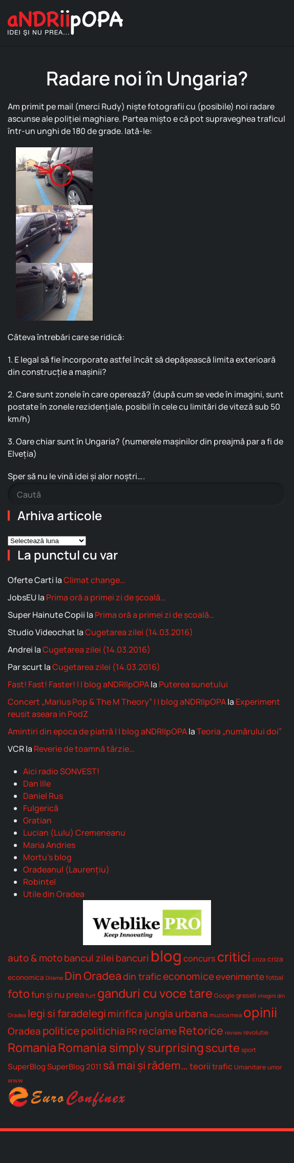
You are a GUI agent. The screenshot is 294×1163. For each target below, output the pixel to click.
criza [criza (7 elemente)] (259, 959)
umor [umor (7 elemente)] (274, 1067)
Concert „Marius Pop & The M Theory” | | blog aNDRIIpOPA (117, 701)
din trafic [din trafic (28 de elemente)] (142, 976)
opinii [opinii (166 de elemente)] (260, 1012)
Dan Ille (37, 783)
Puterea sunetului (193, 684)
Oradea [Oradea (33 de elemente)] (24, 1031)
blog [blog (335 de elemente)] (166, 956)
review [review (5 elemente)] (233, 1032)
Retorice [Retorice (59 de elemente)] (201, 1030)
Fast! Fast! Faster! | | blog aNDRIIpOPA (78, 684)
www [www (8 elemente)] (15, 1080)
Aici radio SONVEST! (61, 771)
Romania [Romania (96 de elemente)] (32, 1047)
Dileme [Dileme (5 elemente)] (54, 977)
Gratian (37, 820)
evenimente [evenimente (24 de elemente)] (240, 976)
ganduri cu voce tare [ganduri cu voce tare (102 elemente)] (155, 993)
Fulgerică (40, 808)
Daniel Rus (43, 795)
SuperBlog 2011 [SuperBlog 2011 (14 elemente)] (74, 1066)
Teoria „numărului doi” (239, 731)
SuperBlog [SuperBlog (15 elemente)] (27, 1066)
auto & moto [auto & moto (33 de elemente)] (35, 958)
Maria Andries (49, 845)
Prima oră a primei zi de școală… (106, 597)
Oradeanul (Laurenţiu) (66, 869)
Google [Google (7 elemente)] (224, 995)
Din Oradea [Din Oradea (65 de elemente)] (93, 975)
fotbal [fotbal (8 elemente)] (274, 977)
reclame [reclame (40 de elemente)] (158, 1031)
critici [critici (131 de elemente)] (233, 956)
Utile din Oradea (54, 894)
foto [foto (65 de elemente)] (19, 993)
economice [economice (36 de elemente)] (188, 976)
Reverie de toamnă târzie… (84, 748)
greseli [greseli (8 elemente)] (246, 995)
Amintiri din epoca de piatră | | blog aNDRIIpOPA (97, 731)
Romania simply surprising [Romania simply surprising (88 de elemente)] (131, 1047)
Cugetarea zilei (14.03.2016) (139, 632)
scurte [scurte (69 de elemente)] (222, 1048)
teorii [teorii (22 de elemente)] (200, 1066)
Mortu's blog (47, 857)
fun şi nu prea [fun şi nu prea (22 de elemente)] (57, 994)
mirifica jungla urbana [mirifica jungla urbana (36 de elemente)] (158, 1013)
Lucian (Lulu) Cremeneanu (74, 832)
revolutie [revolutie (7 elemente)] (255, 1032)
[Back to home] (65, 23)
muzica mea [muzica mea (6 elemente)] (225, 1015)
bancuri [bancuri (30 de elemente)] (132, 958)
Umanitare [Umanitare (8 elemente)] (250, 1067)
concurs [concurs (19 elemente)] (199, 958)
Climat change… (94, 580)
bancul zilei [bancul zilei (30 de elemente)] (89, 958)
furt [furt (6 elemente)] (91, 995)
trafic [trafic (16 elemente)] (222, 1066)
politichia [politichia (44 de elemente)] (103, 1031)
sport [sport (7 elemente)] (248, 1049)
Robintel (39, 881)
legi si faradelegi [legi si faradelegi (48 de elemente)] (67, 1013)
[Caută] (147, 494)
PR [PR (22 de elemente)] (132, 1031)
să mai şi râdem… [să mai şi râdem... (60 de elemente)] (145, 1065)
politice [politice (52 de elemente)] (61, 1030)
